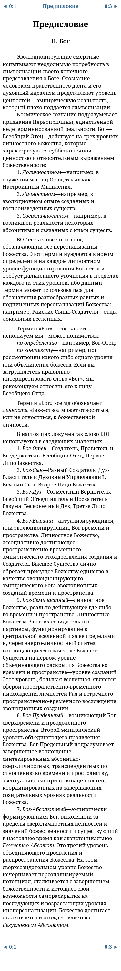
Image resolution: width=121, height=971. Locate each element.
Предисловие (60, 6)
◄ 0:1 (9, 6)
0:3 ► (111, 6)
